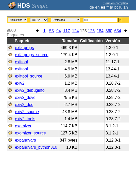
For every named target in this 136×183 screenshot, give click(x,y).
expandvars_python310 (36, 147)
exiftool (21, 62)
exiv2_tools (25, 119)
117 (66, 31)
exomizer (23, 126)
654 (117, 31)
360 (109, 31)
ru (120, 7)
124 (75, 31)
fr (107, 7)
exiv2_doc (24, 104)
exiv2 (19, 83)
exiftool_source (28, 76)
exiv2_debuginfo (30, 90)
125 (83, 31)
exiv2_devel (26, 97)
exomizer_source (30, 133)
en (97, 7)
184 (100, 31)
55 (51, 31)
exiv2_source (27, 112)
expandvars (25, 140)
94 (58, 31)
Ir (120, 20)
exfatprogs (24, 47)
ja (111, 7)
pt (116, 7)
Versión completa (116, 3)
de (92, 7)
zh (126, 7)
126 (91, 31)
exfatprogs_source (31, 55)
